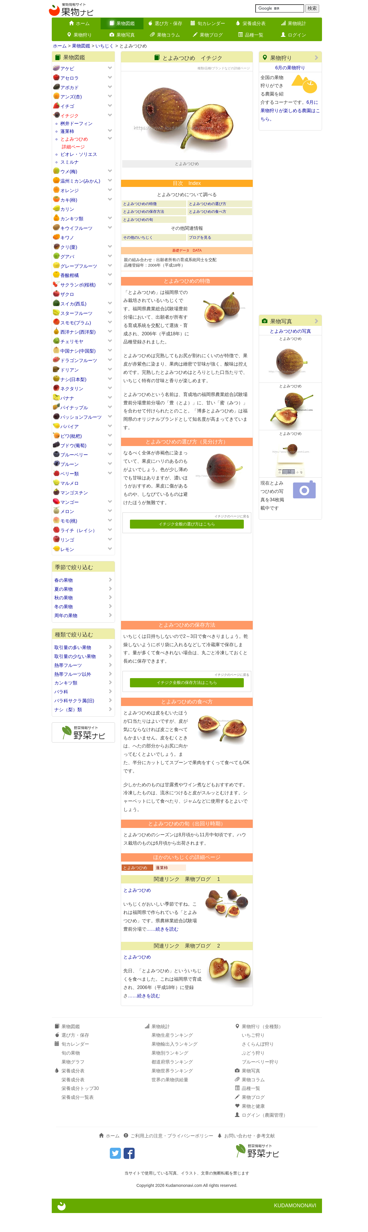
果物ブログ (208, 34)
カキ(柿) (68, 200)
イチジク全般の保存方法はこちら (187, 702)
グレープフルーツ (78, 266)
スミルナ (69, 162)
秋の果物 (83, 597)
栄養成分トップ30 (80, 1107)
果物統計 (293, 23)
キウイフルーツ (76, 228)
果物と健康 (250, 1125)
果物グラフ (73, 1081)
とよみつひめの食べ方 (207, 231)
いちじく (104, 45)
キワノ (67, 237)
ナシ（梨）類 (83, 709)
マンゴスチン (74, 492)
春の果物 (83, 580)
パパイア (69, 426)
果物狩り (79, 34)
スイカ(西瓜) (73, 303)
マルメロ (69, 483)
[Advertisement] (184, 594)
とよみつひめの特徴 (140, 223)
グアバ (67, 256)
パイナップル (74, 407)
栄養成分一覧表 (78, 1116)
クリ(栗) (68, 247)
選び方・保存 (165, 23)
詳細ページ (73, 146)
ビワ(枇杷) (71, 436)
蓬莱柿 (67, 131)
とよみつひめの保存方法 (143, 231)
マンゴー (69, 502)
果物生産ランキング (172, 1054)
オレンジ (69, 190)
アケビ (67, 68)
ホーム (79, 23)
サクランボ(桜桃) (78, 284)
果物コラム (165, 34)
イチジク (69, 115)
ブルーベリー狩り (260, 1081)
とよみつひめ (74, 139)
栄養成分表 (251, 23)
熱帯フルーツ (83, 665)
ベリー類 (69, 473)
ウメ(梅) (68, 171)
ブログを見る (200, 256)
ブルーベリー (74, 454)
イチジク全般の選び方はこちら (187, 543)
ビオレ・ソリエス (78, 154)
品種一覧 (250, 34)
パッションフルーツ (81, 417)
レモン (67, 549)
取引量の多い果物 (83, 647)
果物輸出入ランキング (175, 1063)
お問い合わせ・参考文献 (246, 1154)
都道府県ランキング (172, 1081)
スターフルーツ (76, 313)
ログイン (293, 34)
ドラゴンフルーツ (78, 360)
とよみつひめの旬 (138, 238)
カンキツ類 (71, 218)
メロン (67, 511)
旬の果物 (71, 1072)
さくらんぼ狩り (258, 1063)
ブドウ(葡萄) (73, 445)
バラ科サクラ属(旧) (83, 700)
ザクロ (67, 294)
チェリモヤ (71, 341)
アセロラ (69, 78)
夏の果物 (83, 589)
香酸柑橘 (69, 275)
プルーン (69, 464)
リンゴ (67, 539)
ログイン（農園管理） (261, 1134)
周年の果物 (83, 615)
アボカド (69, 87)
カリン (67, 209)
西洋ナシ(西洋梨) (78, 332)
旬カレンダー (208, 23)
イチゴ (67, 106)
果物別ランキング (170, 1072)
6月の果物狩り (290, 67)
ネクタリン (71, 388)
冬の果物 (83, 606)
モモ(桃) (68, 521)
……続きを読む (162, 948)
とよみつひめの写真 (290, 331)
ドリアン (69, 370)
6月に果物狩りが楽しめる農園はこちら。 (290, 110)
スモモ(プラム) (75, 322)
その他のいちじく (138, 256)
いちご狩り (253, 1054)
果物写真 (122, 34)
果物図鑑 (122, 23)
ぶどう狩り (253, 1072)
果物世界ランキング (172, 1089)
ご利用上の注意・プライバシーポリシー (168, 1154)
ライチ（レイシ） (78, 530)
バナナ (67, 398)
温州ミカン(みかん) (80, 181)
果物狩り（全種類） (259, 1045)
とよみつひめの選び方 (207, 223)
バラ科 (83, 691)
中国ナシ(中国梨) (78, 351)
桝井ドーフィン (76, 123)
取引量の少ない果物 (83, 656)
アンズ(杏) (71, 96)
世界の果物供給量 (170, 1098)
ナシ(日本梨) (73, 379)
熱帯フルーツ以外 (83, 674)
